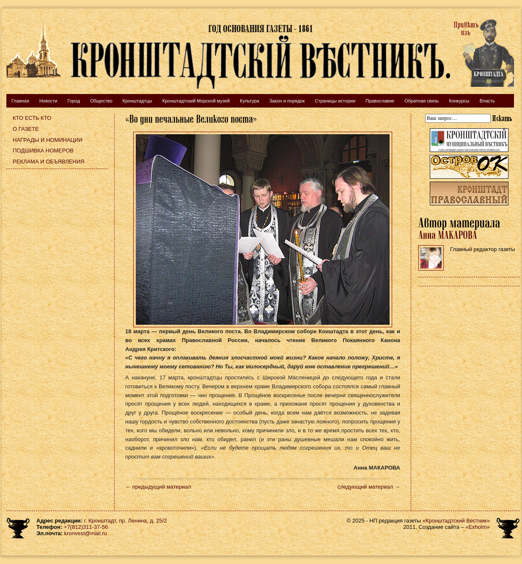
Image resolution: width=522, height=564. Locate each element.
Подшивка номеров (43, 150)
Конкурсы (459, 100)
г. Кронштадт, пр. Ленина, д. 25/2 (125, 520)
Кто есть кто (32, 118)
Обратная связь (421, 100)
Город (73, 100)
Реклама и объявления (49, 161)
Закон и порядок (287, 100)
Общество (101, 100)
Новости (48, 100)
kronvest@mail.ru (85, 533)
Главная (20, 100)
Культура (249, 100)
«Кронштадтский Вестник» (456, 520)
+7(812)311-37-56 (86, 527)
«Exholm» (477, 527)
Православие (379, 100)
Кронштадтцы (137, 100)
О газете (26, 129)
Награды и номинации (47, 140)
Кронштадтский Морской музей (196, 100)
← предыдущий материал (158, 487)
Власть (487, 100)
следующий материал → (368, 487)
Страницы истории (335, 100)
